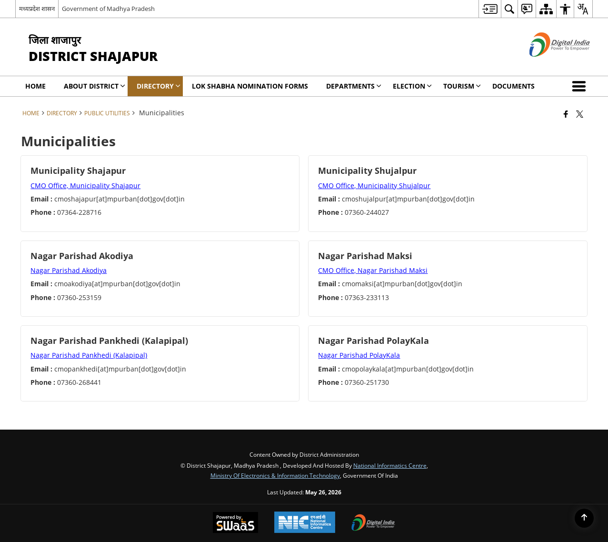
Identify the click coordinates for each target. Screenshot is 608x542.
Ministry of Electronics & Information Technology (275, 475)
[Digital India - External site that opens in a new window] (547, 64)
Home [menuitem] (35, 85)
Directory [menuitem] (158, 85)
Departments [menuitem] (353, 85)
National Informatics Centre (390, 465)
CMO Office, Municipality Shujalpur (374, 185)
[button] (580, 86)
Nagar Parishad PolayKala (359, 355)
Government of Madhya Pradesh (108, 8)
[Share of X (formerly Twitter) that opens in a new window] (580, 114)
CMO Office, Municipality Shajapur (85, 185)
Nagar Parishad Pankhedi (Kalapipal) (88, 355)
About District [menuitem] (94, 85)
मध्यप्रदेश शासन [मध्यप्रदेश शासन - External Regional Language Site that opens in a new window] (37, 8)
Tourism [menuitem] (462, 85)
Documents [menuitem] (513, 85)
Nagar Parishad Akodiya (68, 270)
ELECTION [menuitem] (412, 85)
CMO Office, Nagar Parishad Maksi (373, 270)
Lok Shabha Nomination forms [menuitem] (250, 85)
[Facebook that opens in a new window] (566, 114)
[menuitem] (489, 9)
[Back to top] (584, 518)
